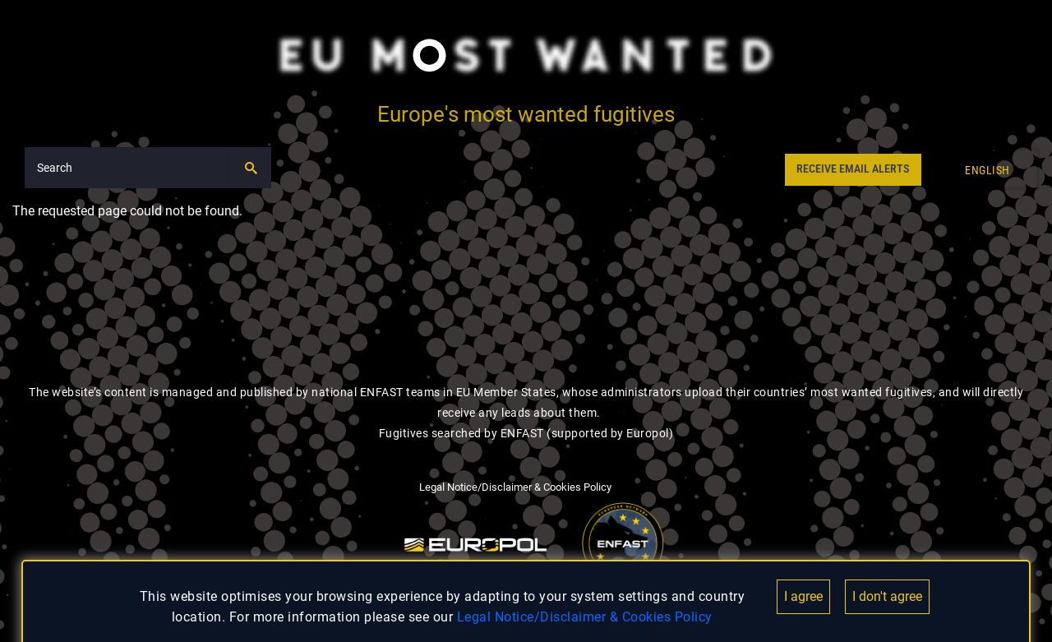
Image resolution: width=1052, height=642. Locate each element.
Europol (647, 433)
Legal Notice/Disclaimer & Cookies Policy (585, 617)
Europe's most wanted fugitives (526, 114)
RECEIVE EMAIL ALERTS (852, 169)
